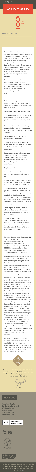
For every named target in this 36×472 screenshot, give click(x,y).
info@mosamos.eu (8, 414)
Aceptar (21, 470)
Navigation (8, 2)
